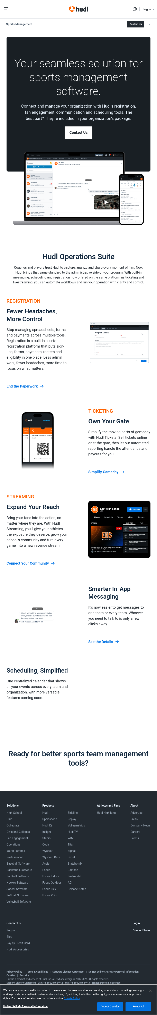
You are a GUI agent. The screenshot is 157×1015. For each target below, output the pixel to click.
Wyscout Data (51, 857)
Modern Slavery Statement (21, 982)
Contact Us (135, 24)
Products (48, 805)
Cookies (11, 975)
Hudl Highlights (107, 812)
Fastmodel (74, 876)
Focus (46, 870)
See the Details (104, 642)
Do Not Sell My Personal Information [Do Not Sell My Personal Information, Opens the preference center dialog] (25, 1006)
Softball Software (17, 895)
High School (14, 812)
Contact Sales (141, 930)
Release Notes (77, 889)
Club (9, 819)
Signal (71, 850)
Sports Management (19, 24)
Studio (46, 838)
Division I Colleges (18, 831)
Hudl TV (73, 831)
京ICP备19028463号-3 (77, 982)
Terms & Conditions (37, 971)
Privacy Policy (14, 971)
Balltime (73, 870)
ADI (70, 882)
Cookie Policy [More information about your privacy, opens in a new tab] (72, 998)
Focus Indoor (50, 876)
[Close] (150, 990)
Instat (71, 857)
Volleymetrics (76, 825)
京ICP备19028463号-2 (51, 982)
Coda (45, 844)
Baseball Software (18, 863)
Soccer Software (17, 889)
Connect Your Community (31, 563)
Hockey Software (17, 882)
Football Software (18, 876)
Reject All (138, 1006)
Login (136, 923)
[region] (78, 999)
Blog (9, 936)
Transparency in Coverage (106, 982)
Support (12, 930)
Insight (46, 831)
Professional (14, 857)
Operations (13, 844)
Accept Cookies (110, 1006)
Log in (149, 9)
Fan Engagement (17, 838)
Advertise (136, 812)
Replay (72, 819)
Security (24, 975)
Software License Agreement (68, 971)
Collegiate (13, 825)
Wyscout (47, 850)
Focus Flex (49, 889)
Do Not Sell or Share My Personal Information (114, 971)
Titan (71, 844)
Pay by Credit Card (18, 943)
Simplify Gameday (106, 472)
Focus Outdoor (51, 882)
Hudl (45, 812)
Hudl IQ (47, 825)
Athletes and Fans (108, 805)
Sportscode (49, 819)
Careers (135, 831)
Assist (46, 863)
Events (134, 838)
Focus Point (49, 895)
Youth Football (16, 850)
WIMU (71, 838)
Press (134, 819)
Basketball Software (19, 870)
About (134, 805)
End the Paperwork (25, 386)
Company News (140, 825)
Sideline (73, 812)
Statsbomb (75, 863)
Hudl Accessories (18, 949)
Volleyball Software (19, 901)
